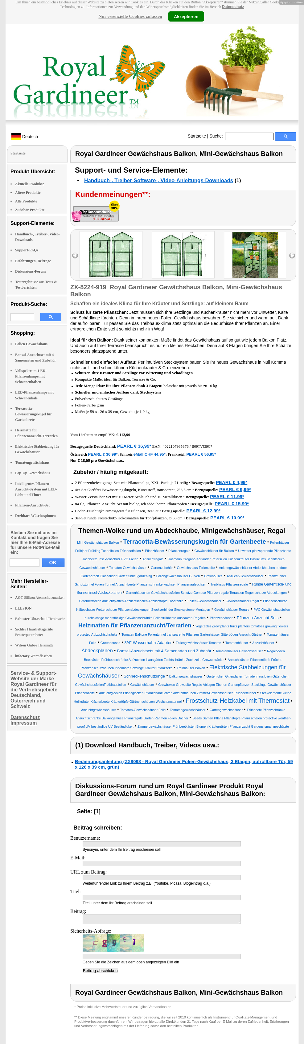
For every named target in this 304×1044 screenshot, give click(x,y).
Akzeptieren (186, 16)
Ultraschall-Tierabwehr (40, 619)
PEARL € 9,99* (235, 489)
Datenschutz (233, 7)
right (292, 255)
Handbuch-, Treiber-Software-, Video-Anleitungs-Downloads (158, 180)
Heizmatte (34, 645)
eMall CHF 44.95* (150, 454)
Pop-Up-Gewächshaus (32, 473)
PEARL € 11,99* (227, 496)
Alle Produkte (26, 201)
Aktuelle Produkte (29, 184)
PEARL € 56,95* (201, 454)
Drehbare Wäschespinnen (35, 516)
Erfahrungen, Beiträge (33, 261)
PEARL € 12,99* (203, 510)
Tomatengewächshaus (32, 462)
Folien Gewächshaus (31, 344)
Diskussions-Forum (30, 271)
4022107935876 (175, 446)
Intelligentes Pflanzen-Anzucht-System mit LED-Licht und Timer (36, 489)
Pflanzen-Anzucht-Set (32, 505)
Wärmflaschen (33, 656)
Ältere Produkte (28, 192)
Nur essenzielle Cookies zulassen (130, 16)
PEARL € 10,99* (227, 517)
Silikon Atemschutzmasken (39, 597)
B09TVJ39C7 (202, 446)
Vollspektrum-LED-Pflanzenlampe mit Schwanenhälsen (31, 376)
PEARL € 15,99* (232, 503)
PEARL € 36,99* (134, 446)
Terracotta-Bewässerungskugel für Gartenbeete (33, 414)
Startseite (197, 136)
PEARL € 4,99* (231, 482)
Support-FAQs (26, 250)
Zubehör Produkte (29, 210)
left (75, 255)
